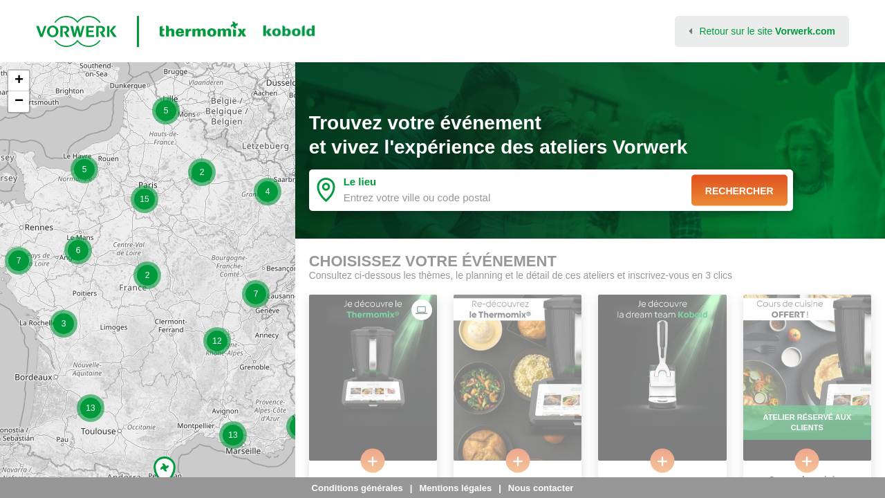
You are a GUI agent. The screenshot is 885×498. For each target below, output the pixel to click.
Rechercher (739, 190)
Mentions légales (455, 488)
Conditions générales (357, 488)
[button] (18, 261)
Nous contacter (541, 488)
